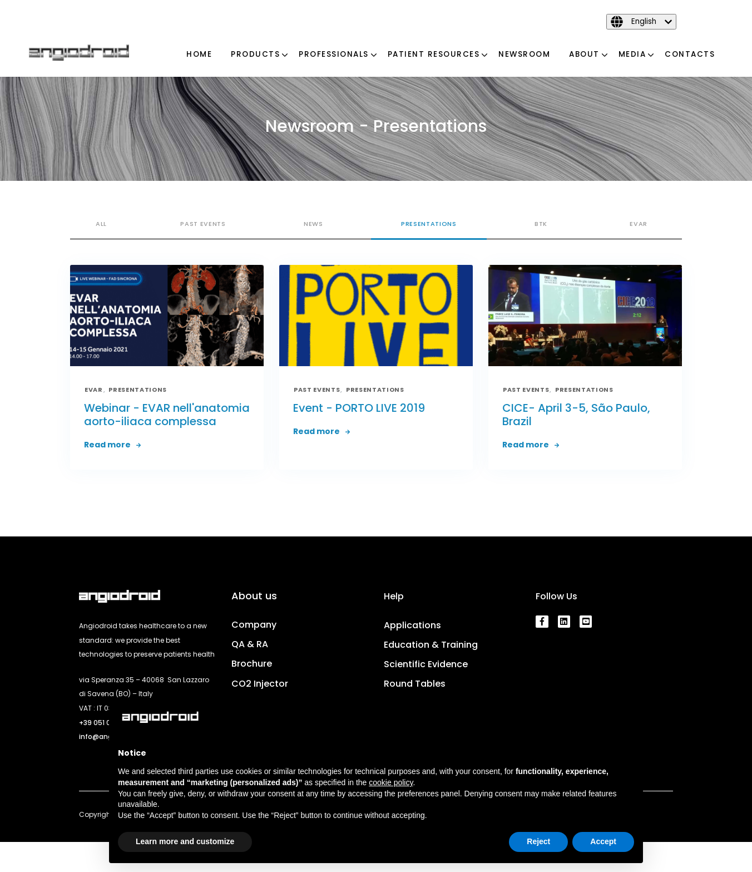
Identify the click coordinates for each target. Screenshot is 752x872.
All (101, 223)
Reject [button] (538, 841)
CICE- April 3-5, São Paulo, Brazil (576, 414)
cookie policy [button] (391, 782)
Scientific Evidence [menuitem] (426, 664)
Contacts (690, 54)
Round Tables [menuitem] (415, 683)
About (584, 54)
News (313, 223)
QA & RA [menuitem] (249, 644)
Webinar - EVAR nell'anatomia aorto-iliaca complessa (167, 414)
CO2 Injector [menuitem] (259, 683)
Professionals (334, 54)
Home (199, 54)
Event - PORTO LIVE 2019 (359, 408)
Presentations (429, 223)
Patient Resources (434, 54)
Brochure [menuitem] (251, 663)
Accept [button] (603, 841)
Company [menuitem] (253, 624)
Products (255, 54)
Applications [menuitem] (412, 625)
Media (632, 54)
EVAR (638, 223)
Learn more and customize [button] (185, 841)
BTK (541, 223)
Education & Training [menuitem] (431, 644)
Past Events (202, 223)
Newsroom (524, 54)
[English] (641, 21)
